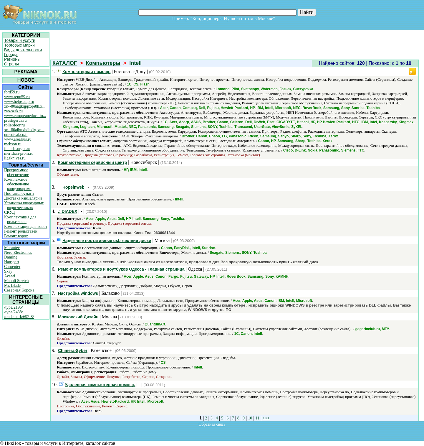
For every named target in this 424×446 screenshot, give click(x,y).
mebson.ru (12, 144)
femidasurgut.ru (17, 149)
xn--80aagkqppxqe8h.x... (24, 106)
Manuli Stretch (16, 281)
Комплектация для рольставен (20, 219)
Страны (11, 64)
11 (257, 418)
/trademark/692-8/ (19, 317)
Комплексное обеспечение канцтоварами (18, 184)
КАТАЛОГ (64, 63)
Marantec (12, 248)
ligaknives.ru (15, 158)
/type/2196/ (13, 307)
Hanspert (11, 262)
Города (11, 54)
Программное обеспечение (16, 172)
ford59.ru (12, 92)
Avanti (9, 276)
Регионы (12, 59)
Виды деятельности (23, 49)
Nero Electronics (18, 252)
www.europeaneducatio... (25, 115)
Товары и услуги (19, 40)
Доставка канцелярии (23, 198)
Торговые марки (19, 45)
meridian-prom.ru (18, 153)
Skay (8, 271)
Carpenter (12, 266)
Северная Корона (19, 290)
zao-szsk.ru (13, 111)
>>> (266, 418)
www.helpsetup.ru (19, 101)
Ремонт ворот (16, 236)
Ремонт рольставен (20, 231)
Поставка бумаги (19, 193)
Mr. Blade (12, 285)
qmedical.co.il (15, 134)
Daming (10, 257)
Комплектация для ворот (25, 226)
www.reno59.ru (17, 97)
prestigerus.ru (15, 120)
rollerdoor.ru (14, 125)
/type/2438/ (13, 312)
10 (250, 418)
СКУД (9, 212)
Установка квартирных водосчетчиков (24, 205)
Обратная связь (212, 424)
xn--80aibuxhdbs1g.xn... (24, 130)
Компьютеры (103, 63)
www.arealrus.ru (17, 139)
